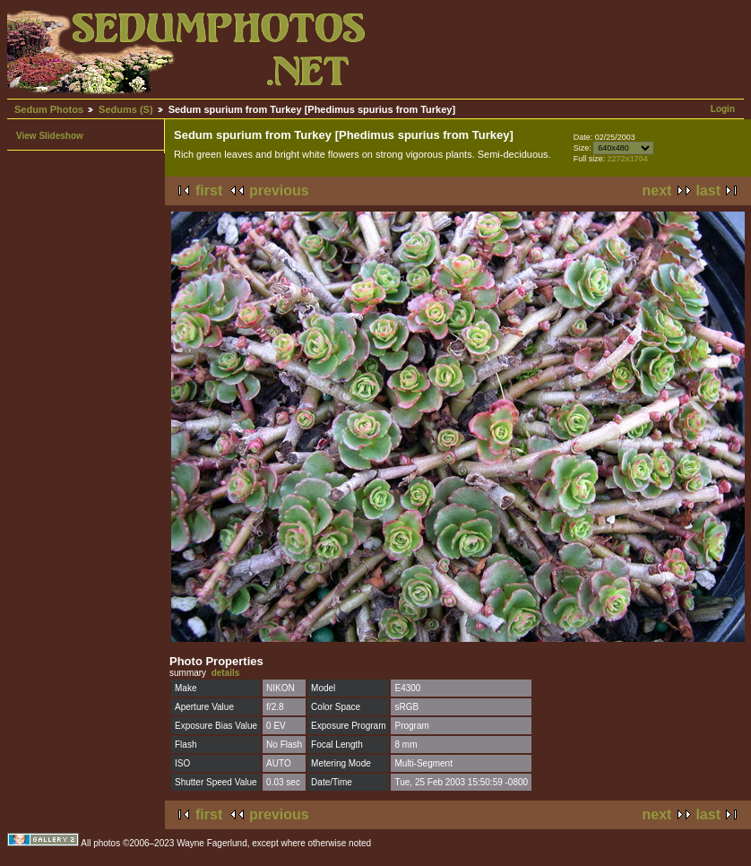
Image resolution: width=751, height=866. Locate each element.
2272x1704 (628, 158)
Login (723, 109)
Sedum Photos (48, 109)
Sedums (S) (126, 109)
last (708, 190)
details (225, 673)
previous (279, 190)
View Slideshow (49, 136)
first (208, 190)
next (657, 190)
